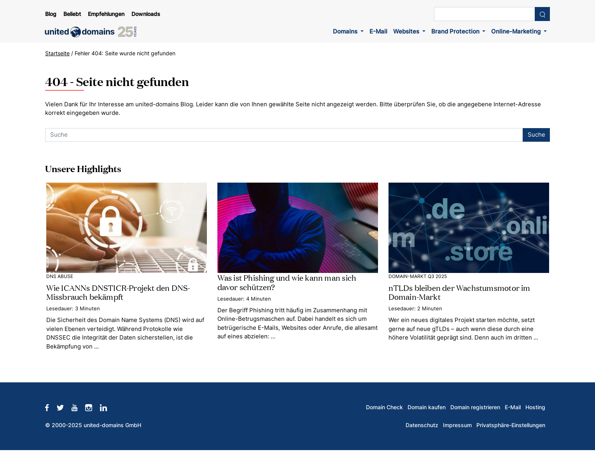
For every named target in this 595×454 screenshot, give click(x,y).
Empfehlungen (106, 14)
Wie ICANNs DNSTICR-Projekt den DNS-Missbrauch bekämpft (118, 292)
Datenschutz (422, 425)
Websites (407, 31)
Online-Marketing (516, 31)
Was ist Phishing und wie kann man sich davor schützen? (287, 282)
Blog (50, 14)
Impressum (457, 425)
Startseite (57, 53)
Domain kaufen (427, 407)
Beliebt (72, 14)
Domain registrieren (475, 407)
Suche (536, 134)
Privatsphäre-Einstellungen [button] (510, 425)
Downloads (145, 14)
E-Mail (378, 31)
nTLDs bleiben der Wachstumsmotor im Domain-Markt (459, 292)
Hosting (535, 407)
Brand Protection (456, 31)
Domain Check (384, 407)
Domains (346, 31)
